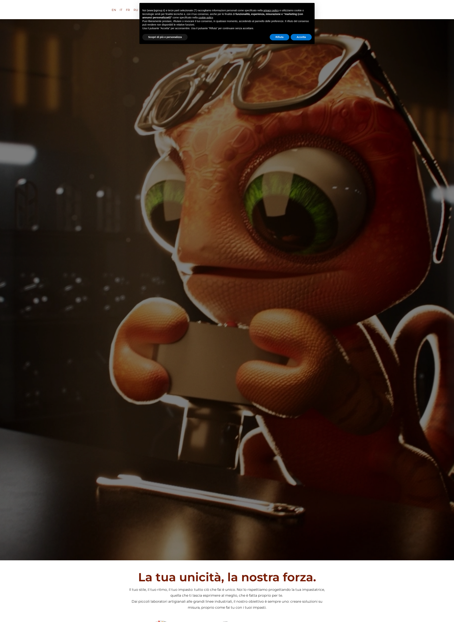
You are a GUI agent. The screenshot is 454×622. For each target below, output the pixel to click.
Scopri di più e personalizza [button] (165, 37)
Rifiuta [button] (280, 37)
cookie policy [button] (205, 17)
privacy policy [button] (271, 10)
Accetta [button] (301, 37)
